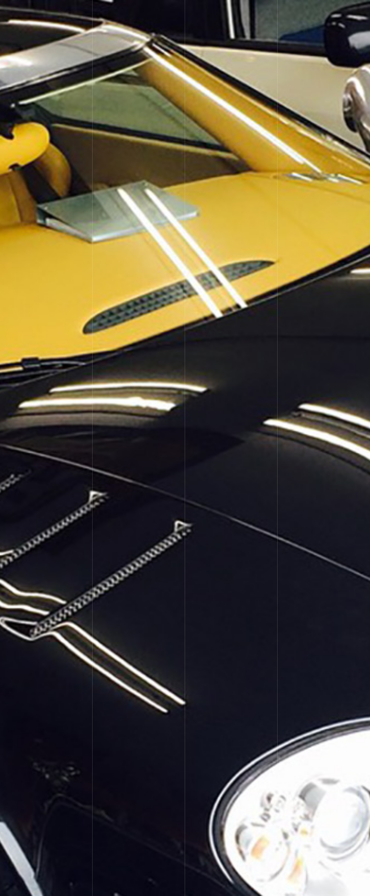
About (258, 8)
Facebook (307, 8)
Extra (215, 8)
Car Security (141, 8)
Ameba (281, 8)
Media (236, 8)
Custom (169, 8)
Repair (193, 8)
